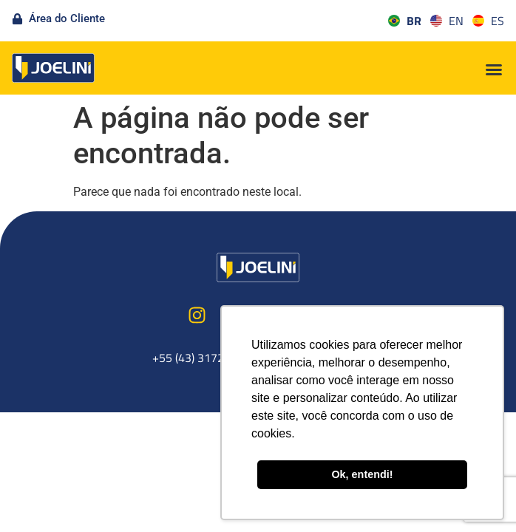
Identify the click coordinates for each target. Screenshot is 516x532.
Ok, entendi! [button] (362, 474)
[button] (494, 69)
